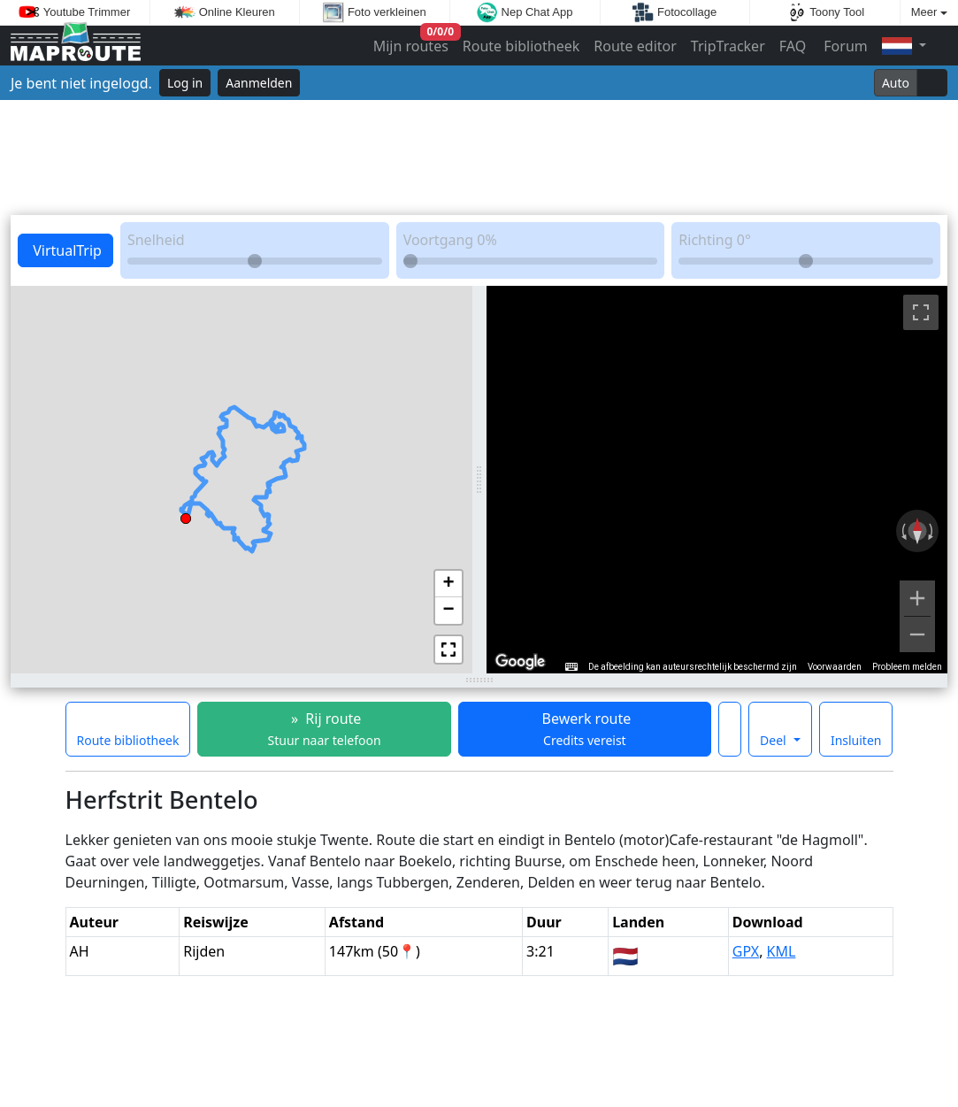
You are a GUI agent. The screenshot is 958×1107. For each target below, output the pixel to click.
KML (781, 951)
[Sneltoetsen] (571, 667)
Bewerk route (584, 729)
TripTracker (728, 46)
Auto (895, 82)
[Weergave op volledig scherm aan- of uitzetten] (921, 312)
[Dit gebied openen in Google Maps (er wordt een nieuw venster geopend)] (520, 661)
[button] (186, 516)
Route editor (635, 46)
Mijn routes (413, 42)
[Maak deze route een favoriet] (729, 729)
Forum (844, 46)
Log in (185, 82)
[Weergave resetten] (917, 531)
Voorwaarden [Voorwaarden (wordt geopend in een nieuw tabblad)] (835, 667)
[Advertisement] (479, 157)
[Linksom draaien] (902, 531)
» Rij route (324, 729)
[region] (717, 479)
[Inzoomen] (917, 598)
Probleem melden (907, 667)
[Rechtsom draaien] (932, 531)
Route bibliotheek (521, 46)
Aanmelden (259, 82)
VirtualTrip (65, 250)
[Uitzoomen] (917, 634)
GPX (745, 951)
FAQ (792, 46)
